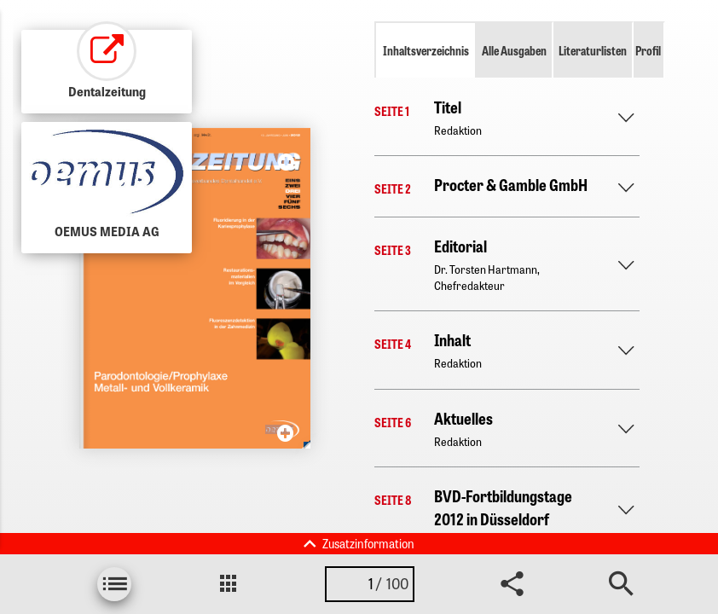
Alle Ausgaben (514, 50)
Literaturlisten (593, 50)
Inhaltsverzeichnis (426, 50)
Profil (648, 50)
